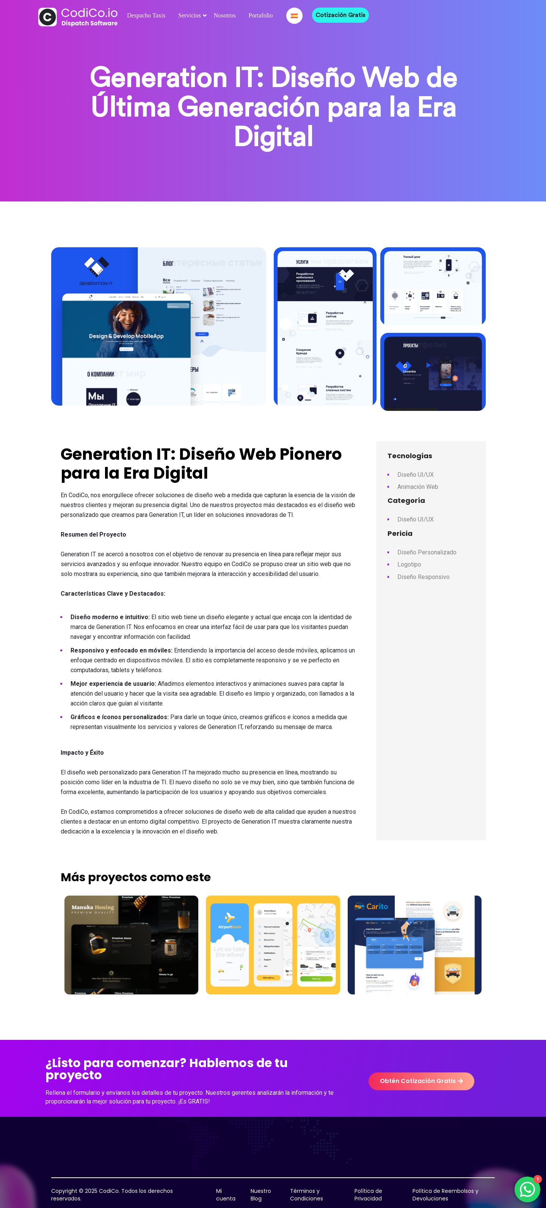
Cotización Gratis (340, 15)
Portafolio (261, 15)
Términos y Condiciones (306, 1194)
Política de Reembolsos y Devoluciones (446, 1194)
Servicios (189, 15)
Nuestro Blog (261, 1194)
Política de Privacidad (368, 1194)
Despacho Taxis (146, 15)
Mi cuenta (225, 1194)
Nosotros (225, 15)
